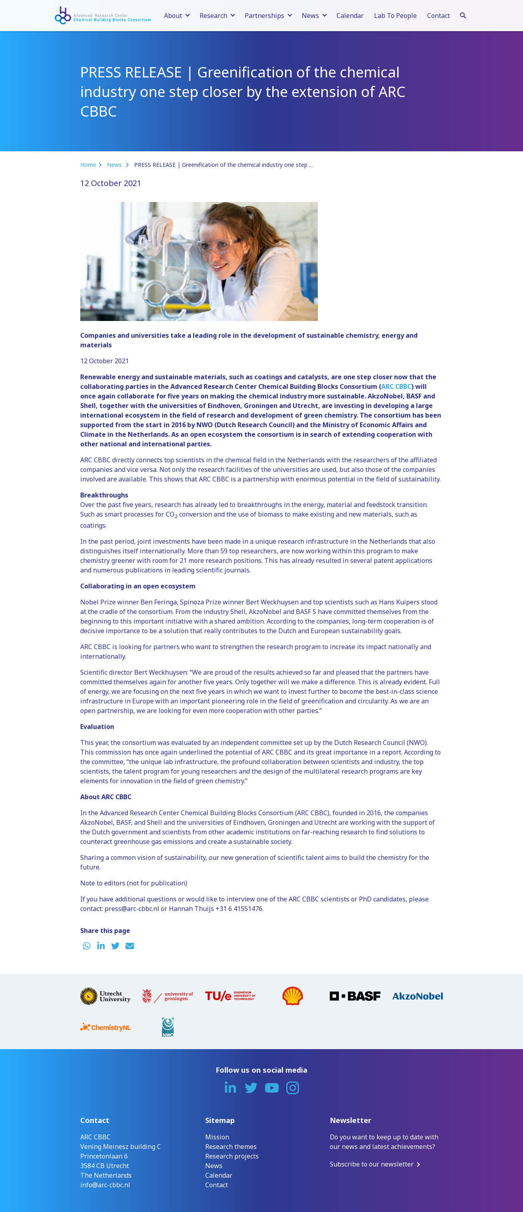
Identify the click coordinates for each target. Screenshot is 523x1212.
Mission (217, 1137)
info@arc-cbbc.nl (105, 1184)
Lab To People (395, 15)
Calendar (350, 15)
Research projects (232, 1156)
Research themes (231, 1146)
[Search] (463, 14)
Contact (438, 15)
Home (88, 164)
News (115, 164)
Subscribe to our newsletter (372, 1164)
